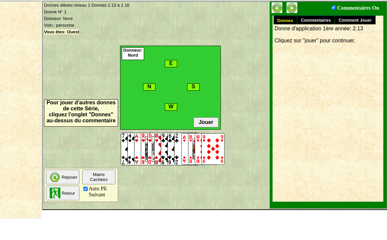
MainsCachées (99, 177)
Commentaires (316, 20)
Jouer (206, 122)
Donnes (285, 20)
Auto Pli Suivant (98, 191)
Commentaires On (358, 8)
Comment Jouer (355, 20)
